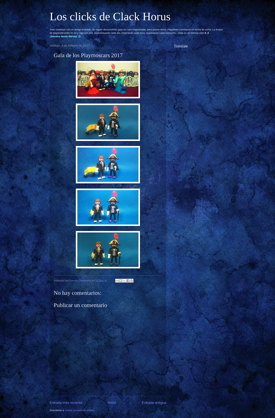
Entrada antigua (154, 403)
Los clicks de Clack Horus (110, 16)
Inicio (112, 403)
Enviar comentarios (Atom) (79, 410)
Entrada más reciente (66, 403)
